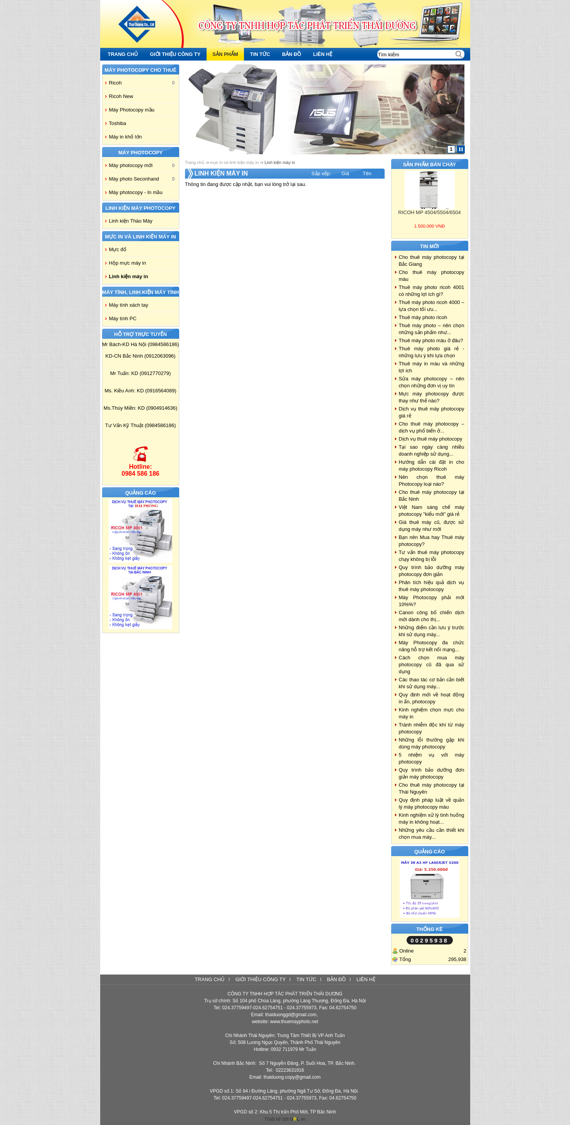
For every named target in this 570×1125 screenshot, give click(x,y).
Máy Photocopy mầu (132, 110)
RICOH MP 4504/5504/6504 (429, 212)
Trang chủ (194, 162)
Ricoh (142, 83)
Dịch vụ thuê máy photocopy (430, 439)
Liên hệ (365, 979)
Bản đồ (336, 979)
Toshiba (117, 123)
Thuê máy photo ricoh (423, 317)
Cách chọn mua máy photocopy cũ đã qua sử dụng (431, 664)
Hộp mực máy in (127, 263)
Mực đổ (117, 249)
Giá (345, 173)
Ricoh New (121, 96)
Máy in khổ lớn (125, 137)
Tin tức (306, 979)
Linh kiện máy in (128, 276)
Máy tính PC (123, 318)
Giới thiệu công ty (260, 979)
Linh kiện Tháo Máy (131, 221)
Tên (367, 173)
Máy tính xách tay (128, 305)
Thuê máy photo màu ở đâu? (431, 340)
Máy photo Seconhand (142, 179)
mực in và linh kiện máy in (234, 162)
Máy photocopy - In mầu (136, 192)
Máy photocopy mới (142, 165)
